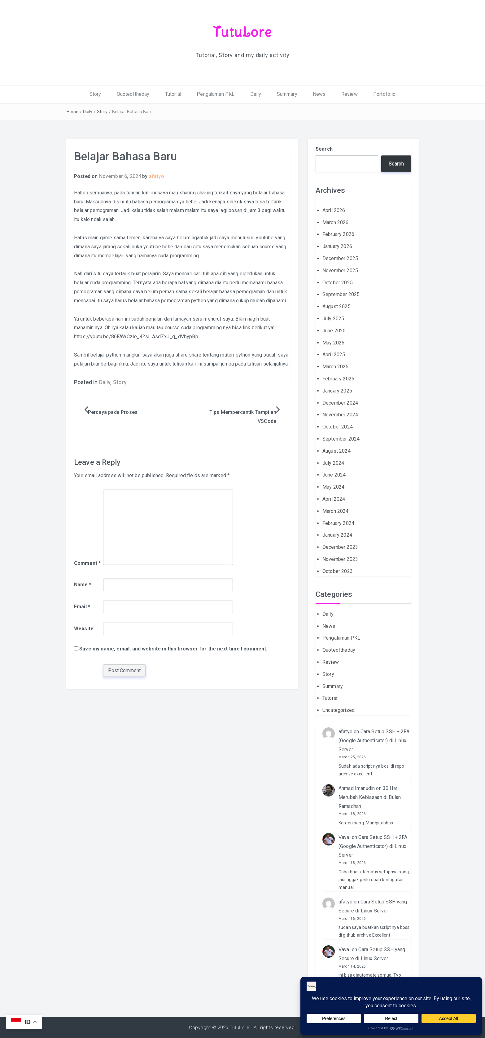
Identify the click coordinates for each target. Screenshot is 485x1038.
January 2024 (337, 535)
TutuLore (242, 32)
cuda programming (178, 255)
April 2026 (333, 210)
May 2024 (333, 487)
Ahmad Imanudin (357, 788)
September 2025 (341, 294)
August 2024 (336, 451)
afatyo (156, 176)
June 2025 (334, 330)
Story (95, 94)
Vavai (345, 837)
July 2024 (333, 463)
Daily (255, 94)
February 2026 (338, 234)
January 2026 (337, 246)
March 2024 (335, 511)
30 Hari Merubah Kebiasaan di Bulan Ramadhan (370, 797)
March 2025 (335, 367)
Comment (87, 563)
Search (324, 149)
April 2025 (333, 354)
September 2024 (341, 439)
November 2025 (340, 270)
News (319, 94)
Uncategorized (338, 710)
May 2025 (333, 342)
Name (82, 585)
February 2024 (338, 523)
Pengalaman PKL (215, 94)
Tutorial (173, 94)
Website (84, 629)
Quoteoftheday (133, 94)
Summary (287, 94)
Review (349, 94)
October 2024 (337, 427)
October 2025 (337, 282)
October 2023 (337, 571)
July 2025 (333, 319)
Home (73, 111)
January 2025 (337, 390)
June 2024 (334, 475)
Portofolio (384, 94)
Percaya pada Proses (113, 412)
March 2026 (335, 222)
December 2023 (340, 547)
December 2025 (340, 258)
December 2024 (340, 403)
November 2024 (340, 415)
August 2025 (336, 306)
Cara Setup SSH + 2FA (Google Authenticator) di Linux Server (374, 740)
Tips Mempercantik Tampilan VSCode (242, 416)
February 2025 (338, 379)
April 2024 (333, 499)
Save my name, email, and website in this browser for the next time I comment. (173, 648)
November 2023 (340, 559)
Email (82, 607)
